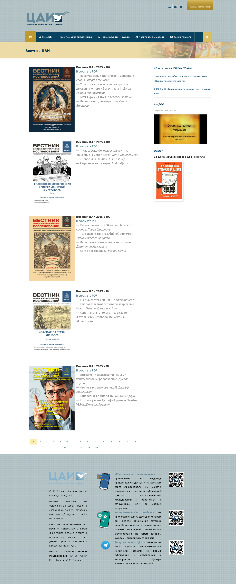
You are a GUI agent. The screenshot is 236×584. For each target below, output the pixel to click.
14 (126, 441)
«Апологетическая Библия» (134, 512)
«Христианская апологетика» (135, 474)
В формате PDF (86, 71)
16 (64, 447)
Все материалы (181, 37)
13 (118, 441)
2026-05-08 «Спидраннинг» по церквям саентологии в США (182, 91)
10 (94, 441)
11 (102, 441)
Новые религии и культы (114, 37)
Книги (159, 150)
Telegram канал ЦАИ (128, 542)
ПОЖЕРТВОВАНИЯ (200, 6)
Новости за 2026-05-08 (173, 68)
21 (104, 447)
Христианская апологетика (74, 37)
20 (96, 447)
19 (88, 447)
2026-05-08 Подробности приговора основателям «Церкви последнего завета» (180, 78)
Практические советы (150, 37)
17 (72, 447)
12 (110, 441)
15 (134, 441)
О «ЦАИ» (45, 37)
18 (80, 447)
